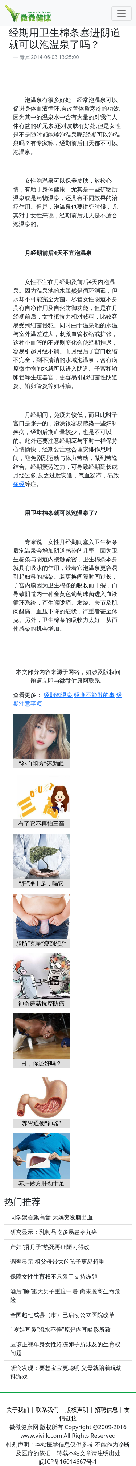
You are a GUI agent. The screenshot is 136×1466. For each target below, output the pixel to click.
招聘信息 (106, 1410)
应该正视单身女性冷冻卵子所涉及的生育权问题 (65, 1348)
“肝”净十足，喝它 (41, 883)
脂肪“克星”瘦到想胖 (41, 943)
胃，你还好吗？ (41, 1063)
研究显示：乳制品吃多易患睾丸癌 (53, 1232)
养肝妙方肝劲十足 (41, 1183)
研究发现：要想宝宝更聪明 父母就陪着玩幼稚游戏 (66, 1372)
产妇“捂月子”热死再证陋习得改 (50, 1247)
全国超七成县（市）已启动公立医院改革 (62, 1315)
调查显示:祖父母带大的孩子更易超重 (57, 1262)
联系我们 (47, 1410)
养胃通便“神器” (41, 1123)
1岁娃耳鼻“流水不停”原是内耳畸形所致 (60, 1329)
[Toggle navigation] (121, 13)
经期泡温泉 (58, 695)
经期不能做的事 (94, 695)
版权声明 (76, 1410)
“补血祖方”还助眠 (41, 763)
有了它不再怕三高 (41, 823)
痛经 (19, 484)
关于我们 (17, 1410)
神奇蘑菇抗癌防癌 (41, 1003)
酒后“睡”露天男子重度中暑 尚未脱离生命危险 (65, 1295)
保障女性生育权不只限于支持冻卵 (53, 1276)
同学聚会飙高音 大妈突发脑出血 (51, 1217)
